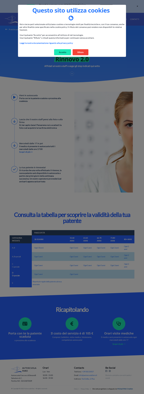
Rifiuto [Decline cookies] (80, 52)
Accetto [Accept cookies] (62, 52)
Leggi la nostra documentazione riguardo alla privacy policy (46, 43)
